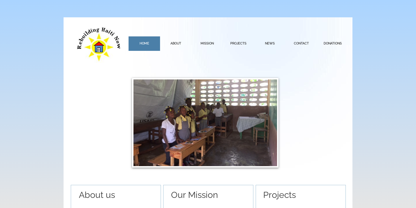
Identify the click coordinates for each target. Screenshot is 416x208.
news (270, 43)
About (175, 43)
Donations (333, 43)
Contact (301, 43)
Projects (238, 43)
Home (144, 43)
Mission (207, 43)
